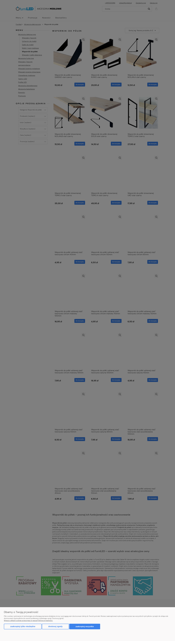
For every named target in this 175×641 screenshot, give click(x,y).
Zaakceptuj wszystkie (85, 626)
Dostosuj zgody (55, 626)
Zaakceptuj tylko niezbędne (22, 626)
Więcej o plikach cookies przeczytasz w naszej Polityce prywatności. (28, 621)
